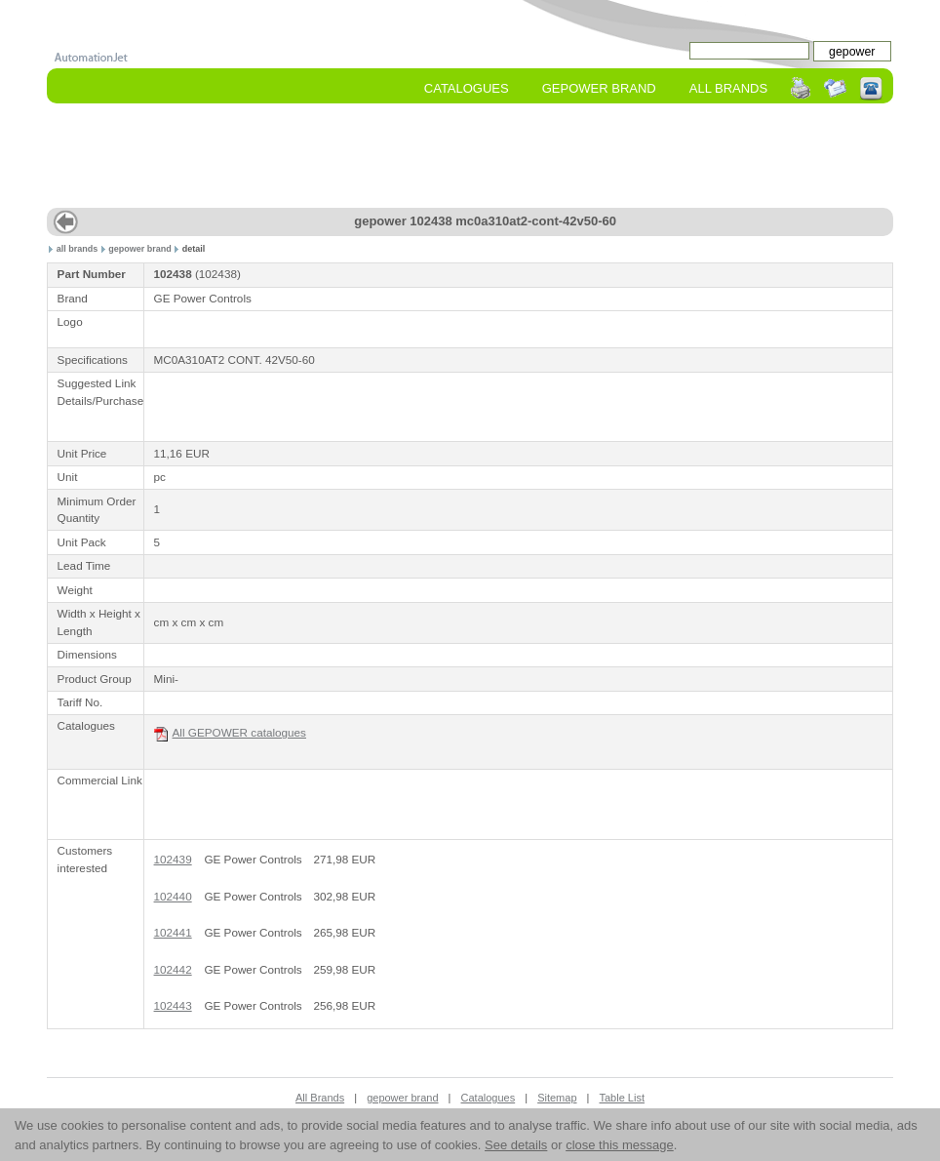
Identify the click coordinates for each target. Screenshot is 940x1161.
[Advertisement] (470, 157)
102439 (173, 859)
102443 (173, 1005)
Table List (622, 1097)
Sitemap (556, 1097)
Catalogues (466, 88)
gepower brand (140, 249)
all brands (77, 249)
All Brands (728, 88)
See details (516, 1145)
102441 (173, 932)
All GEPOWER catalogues (230, 733)
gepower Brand (599, 88)
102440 (173, 896)
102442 (173, 969)
